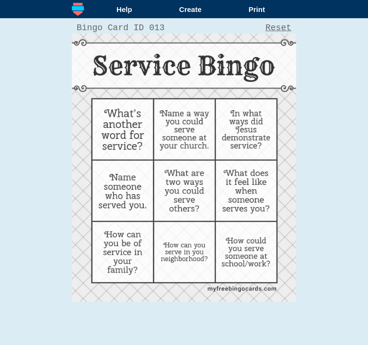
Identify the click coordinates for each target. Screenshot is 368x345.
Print (257, 9)
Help (124, 9)
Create (190, 9)
